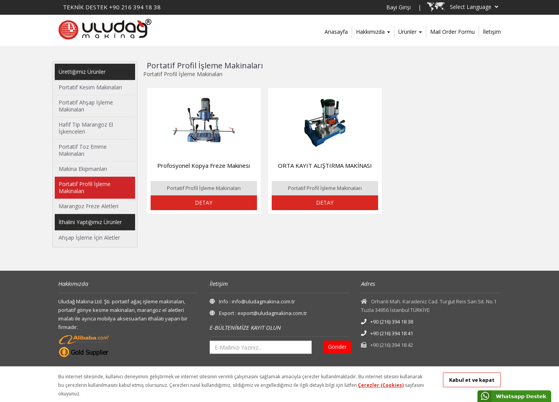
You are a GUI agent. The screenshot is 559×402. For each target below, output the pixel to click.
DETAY (203, 202)
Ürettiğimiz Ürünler (82, 71)
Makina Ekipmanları (83, 168)
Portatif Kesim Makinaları (90, 87)
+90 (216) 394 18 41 (387, 333)
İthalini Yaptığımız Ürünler (90, 222)
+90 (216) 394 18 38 (387, 321)
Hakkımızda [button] (373, 31)
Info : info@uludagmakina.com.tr (252, 301)
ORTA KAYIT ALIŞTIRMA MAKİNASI (325, 165)
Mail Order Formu (452, 31)
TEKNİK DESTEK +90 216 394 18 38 (112, 7)
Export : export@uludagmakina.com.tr (258, 313)
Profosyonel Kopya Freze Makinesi (203, 165)
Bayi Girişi (398, 7)
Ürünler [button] (410, 31)
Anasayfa (336, 31)
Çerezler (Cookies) (381, 385)
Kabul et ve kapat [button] (472, 379)
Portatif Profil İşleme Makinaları (85, 187)
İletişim (492, 31)
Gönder (337, 346)
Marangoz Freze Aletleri (88, 206)
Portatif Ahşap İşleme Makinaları (86, 106)
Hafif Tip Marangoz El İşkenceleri (86, 128)
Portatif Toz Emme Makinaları (83, 150)
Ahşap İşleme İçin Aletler (89, 237)
